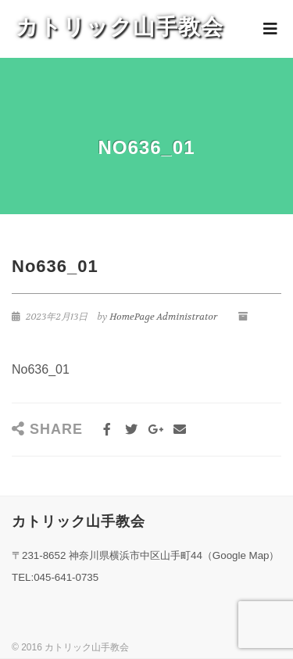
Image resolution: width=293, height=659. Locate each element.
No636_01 (41, 369)
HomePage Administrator (163, 316)
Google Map (241, 555)
